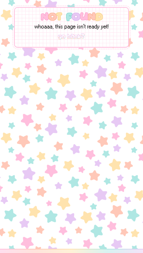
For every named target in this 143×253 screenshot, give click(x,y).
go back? (71, 36)
